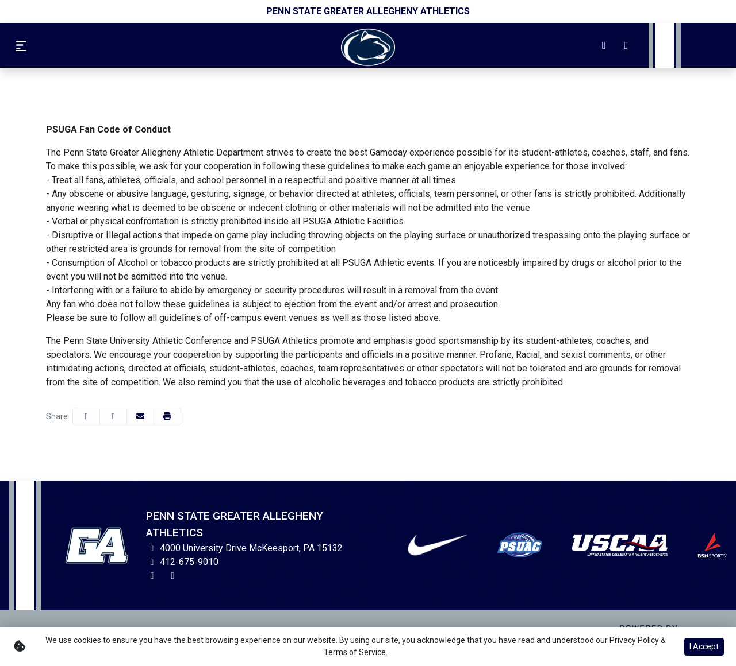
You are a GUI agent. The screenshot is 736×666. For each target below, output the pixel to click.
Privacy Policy (634, 640)
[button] (167, 416)
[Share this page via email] (140, 416)
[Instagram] (604, 45)
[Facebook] (626, 45)
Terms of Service (355, 652)
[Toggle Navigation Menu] (21, 45)
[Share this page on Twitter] (113, 416)
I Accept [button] (704, 646)
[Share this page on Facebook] (86, 416)
